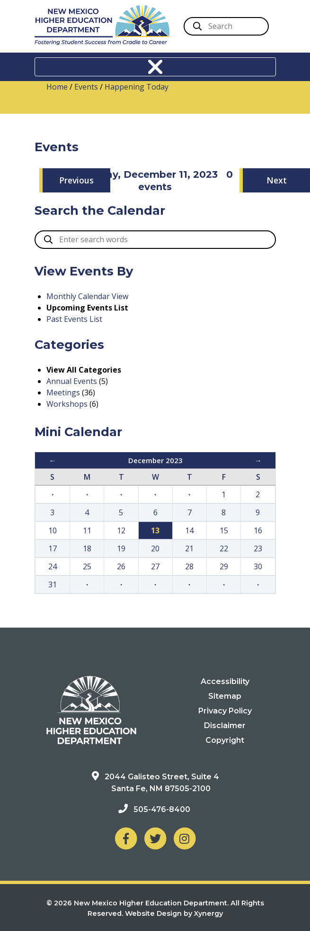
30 (258, 566)
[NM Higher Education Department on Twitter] (155, 838)
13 (155, 530)
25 (87, 566)
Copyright (224, 740)
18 (87, 548)
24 (52, 566)
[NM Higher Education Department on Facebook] (126, 838)
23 (258, 548)
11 (87, 530)
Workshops (67, 404)
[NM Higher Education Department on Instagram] (184, 838)
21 (189, 548)
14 (189, 530)
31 (52, 584)
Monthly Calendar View (87, 296)
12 (121, 530)
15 (224, 530)
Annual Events (71, 381)
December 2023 (155, 460)
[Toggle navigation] (155, 66)
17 (52, 548)
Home (57, 87)
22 (224, 548)
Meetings (63, 392)
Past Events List (74, 319)
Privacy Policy (225, 710)
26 (121, 566)
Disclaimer (225, 725)
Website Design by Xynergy (174, 913)
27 (155, 566)
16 (258, 530)
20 (155, 548)
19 (121, 548)
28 (189, 566)
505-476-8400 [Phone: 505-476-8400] (161, 809)
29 (224, 566)
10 (52, 530)
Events (86, 87)
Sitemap (224, 696)
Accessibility (225, 681)
